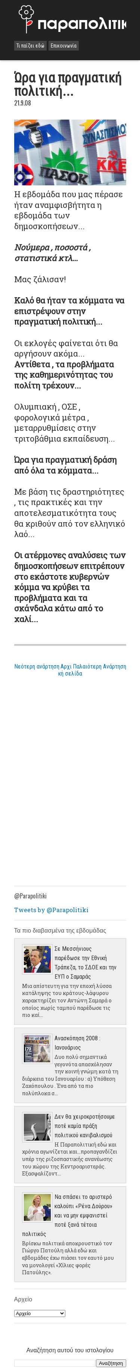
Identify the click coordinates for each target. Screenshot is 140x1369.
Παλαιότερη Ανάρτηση (99, 666)
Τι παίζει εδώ (30, 46)
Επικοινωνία (64, 46)
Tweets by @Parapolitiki (51, 910)
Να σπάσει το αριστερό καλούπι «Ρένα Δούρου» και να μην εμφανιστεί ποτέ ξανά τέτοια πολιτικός (67, 1215)
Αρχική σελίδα (70, 670)
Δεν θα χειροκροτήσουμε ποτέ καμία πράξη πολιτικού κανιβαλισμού (85, 1126)
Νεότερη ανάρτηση (36, 666)
